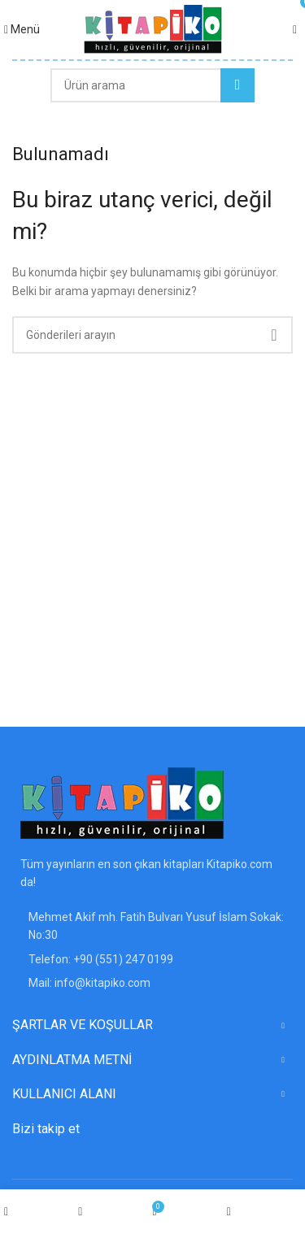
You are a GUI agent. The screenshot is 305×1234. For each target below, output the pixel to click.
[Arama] (152, 85)
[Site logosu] (153, 28)
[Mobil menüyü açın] (22, 29)
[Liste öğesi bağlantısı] (152, 959)
